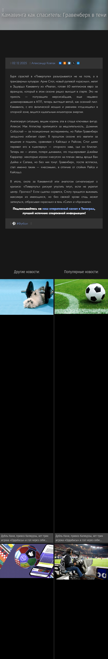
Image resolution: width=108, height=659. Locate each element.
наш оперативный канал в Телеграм (68, 208)
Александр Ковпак (43, 63)
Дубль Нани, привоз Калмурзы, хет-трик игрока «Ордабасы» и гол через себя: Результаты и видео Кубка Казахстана (24, 538)
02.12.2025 (19, 63)
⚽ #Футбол (20, 223)
